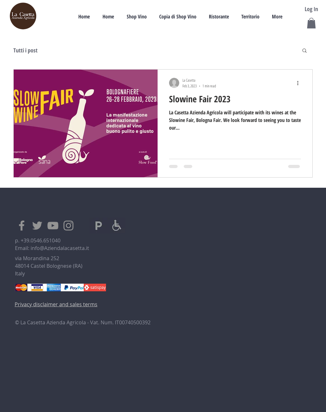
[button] (311, 23)
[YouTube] (53, 225)
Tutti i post (25, 50)
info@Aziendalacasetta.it (60, 248)
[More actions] (300, 83)
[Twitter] (37, 225)
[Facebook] (21, 225)
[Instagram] (68, 225)
